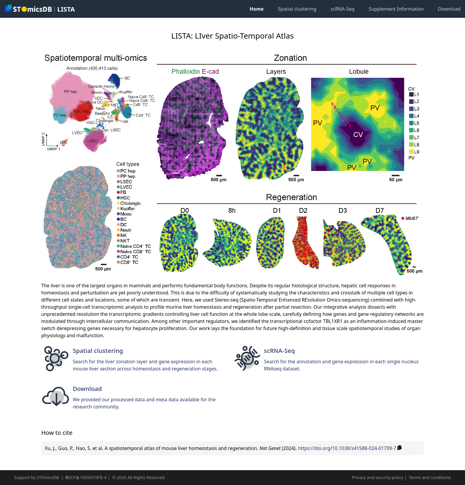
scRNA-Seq (342, 9)
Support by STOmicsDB (36, 477)
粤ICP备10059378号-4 (86, 477)
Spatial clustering (297, 9)
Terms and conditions (430, 477)
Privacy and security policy (377, 477)
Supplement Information (396, 9)
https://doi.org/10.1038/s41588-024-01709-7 (347, 448)
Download (449, 9)
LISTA (66, 8)
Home (257, 9)
